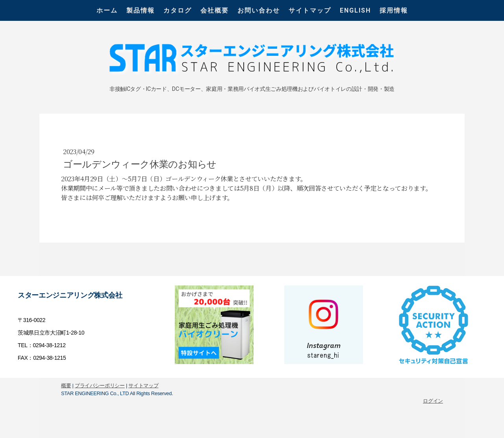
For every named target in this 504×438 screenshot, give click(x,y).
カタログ (177, 10)
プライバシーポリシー (100, 385)
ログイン (433, 401)
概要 (66, 385)
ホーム (107, 10)
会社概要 (214, 10)
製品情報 (140, 10)
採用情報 (394, 10)
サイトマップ (310, 10)
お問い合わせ (258, 10)
